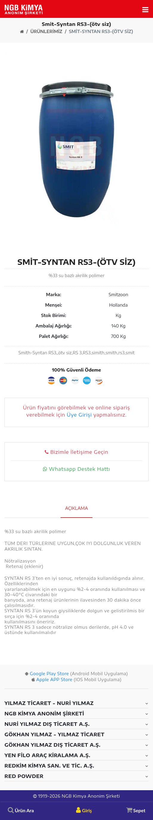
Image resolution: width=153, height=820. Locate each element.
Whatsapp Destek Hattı (76, 469)
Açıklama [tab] (76, 508)
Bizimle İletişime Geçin (76, 452)
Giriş (84, 810)
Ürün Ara (21, 810)
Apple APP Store (54, 679)
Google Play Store (49, 673)
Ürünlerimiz (46, 31)
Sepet (136, 810)
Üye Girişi (79, 415)
